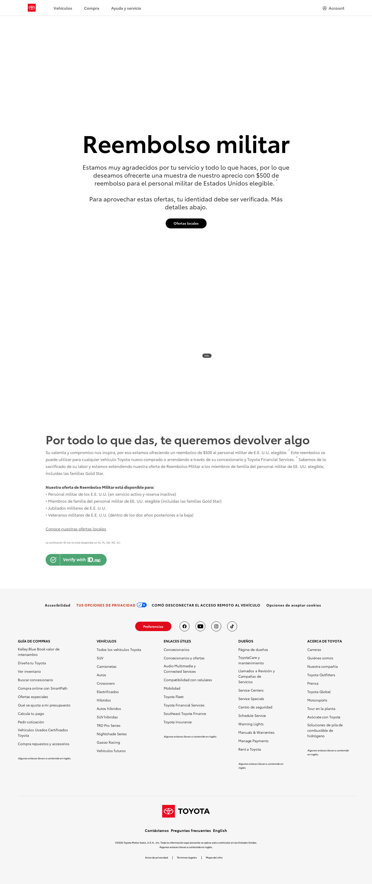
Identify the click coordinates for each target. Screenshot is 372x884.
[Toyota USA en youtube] (200, 626)
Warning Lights (251, 723)
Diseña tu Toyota (32, 662)
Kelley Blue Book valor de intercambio (39, 651)
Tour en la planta (321, 708)
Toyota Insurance (178, 721)
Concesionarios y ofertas (184, 657)
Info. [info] (207, 355)
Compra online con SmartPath (42, 688)
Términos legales (187, 857)
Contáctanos (157, 830)
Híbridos (104, 700)
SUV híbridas (107, 716)
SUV (100, 657)
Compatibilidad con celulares (188, 679)
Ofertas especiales (33, 696)
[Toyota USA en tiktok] (232, 626)
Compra (91, 8)
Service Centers (251, 690)
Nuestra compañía (322, 666)
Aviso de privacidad (156, 857)
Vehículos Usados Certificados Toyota (43, 732)
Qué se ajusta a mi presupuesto (44, 704)
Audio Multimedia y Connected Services (180, 668)
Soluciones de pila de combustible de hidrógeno (325, 730)
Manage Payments (253, 740)
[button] (293, 605)
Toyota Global (319, 691)
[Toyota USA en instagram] (216, 626)
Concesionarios (176, 649)
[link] (57, 605)
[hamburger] (333, 8)
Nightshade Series (112, 733)
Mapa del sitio (214, 857)
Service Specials (251, 698)
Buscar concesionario (35, 679)
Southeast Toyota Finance (185, 713)
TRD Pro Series (109, 725)
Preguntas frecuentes (191, 830)
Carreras (314, 649)
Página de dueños (253, 649)
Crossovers (106, 683)
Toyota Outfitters (321, 674)
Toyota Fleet (174, 696)
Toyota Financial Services (184, 704)
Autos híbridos (109, 708)
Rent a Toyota (249, 749)
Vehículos (63, 8)
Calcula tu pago (31, 713)
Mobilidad (172, 688)
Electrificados (108, 691)
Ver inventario (29, 671)
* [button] (277, 180)
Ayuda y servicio (126, 8)
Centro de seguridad (255, 706)
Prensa (312, 683)
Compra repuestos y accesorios (43, 743)
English (220, 830)
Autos (101, 674)
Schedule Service (252, 715)
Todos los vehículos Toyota (119, 649)
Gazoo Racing (108, 742)
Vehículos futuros (111, 750)
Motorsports (317, 700)
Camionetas (107, 666)
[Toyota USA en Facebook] (184, 626)
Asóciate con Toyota (323, 716)
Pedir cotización (31, 721)
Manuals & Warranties (256, 732)
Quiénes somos (320, 657)
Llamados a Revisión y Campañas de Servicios (256, 676)
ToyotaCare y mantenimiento (251, 660)
